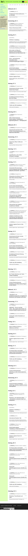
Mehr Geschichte (2, 28)
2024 (24, 4)
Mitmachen (2, 12)
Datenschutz (19, 551)
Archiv (1, 9)
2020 (15, 4)
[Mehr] (26, 13)
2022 (20, 4)
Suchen (1, 11)
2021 (17, 4)
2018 (10, 4)
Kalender (1, 4)
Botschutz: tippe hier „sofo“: (5, 554)
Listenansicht (2, 6)
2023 (22, 4)
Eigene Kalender (3, 7)
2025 (27, 4)
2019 (13, 4)
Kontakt (14, 551)
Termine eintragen (3, 15)
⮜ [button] (8, 4)
